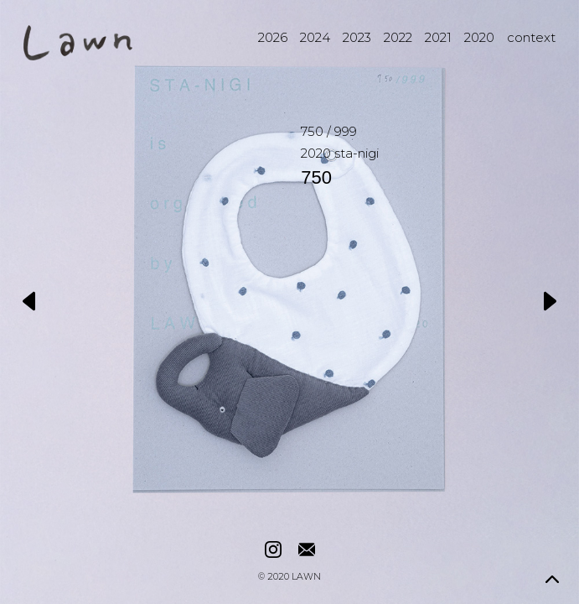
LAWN (306, 577)
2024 (315, 37)
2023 (357, 37)
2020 (479, 37)
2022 (398, 37)
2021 (438, 37)
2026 (272, 37)
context (531, 37)
